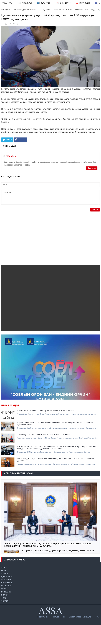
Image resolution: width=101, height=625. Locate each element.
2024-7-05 (11, 24)
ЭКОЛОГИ (5, 601)
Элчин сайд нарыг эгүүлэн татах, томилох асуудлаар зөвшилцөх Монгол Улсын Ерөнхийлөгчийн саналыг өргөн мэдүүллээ (48, 544)
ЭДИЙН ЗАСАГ (7, 577)
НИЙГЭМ (4, 595)
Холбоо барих (59, 617)
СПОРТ (4, 589)
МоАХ (3, 571)
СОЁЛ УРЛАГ (6, 586)
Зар (98, 617)
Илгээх (95, 210)
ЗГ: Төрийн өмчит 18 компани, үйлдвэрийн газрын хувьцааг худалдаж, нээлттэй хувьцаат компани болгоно (58, 552)
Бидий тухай (42, 617)
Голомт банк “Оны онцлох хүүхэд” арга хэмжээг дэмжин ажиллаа (45, 411)
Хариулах (92, 168)
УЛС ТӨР (4, 574)
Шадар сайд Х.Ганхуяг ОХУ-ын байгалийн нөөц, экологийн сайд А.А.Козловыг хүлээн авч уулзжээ (55, 459)
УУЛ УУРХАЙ (6, 580)
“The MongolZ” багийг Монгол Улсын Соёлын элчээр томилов (43, 435)
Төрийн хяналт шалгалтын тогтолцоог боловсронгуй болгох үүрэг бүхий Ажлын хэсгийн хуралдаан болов (55, 424)
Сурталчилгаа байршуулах (80, 617)
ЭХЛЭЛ (4, 568)
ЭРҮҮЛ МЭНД (6, 583)
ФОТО (3, 598)
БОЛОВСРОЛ (6, 592)
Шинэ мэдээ (10, 405)
